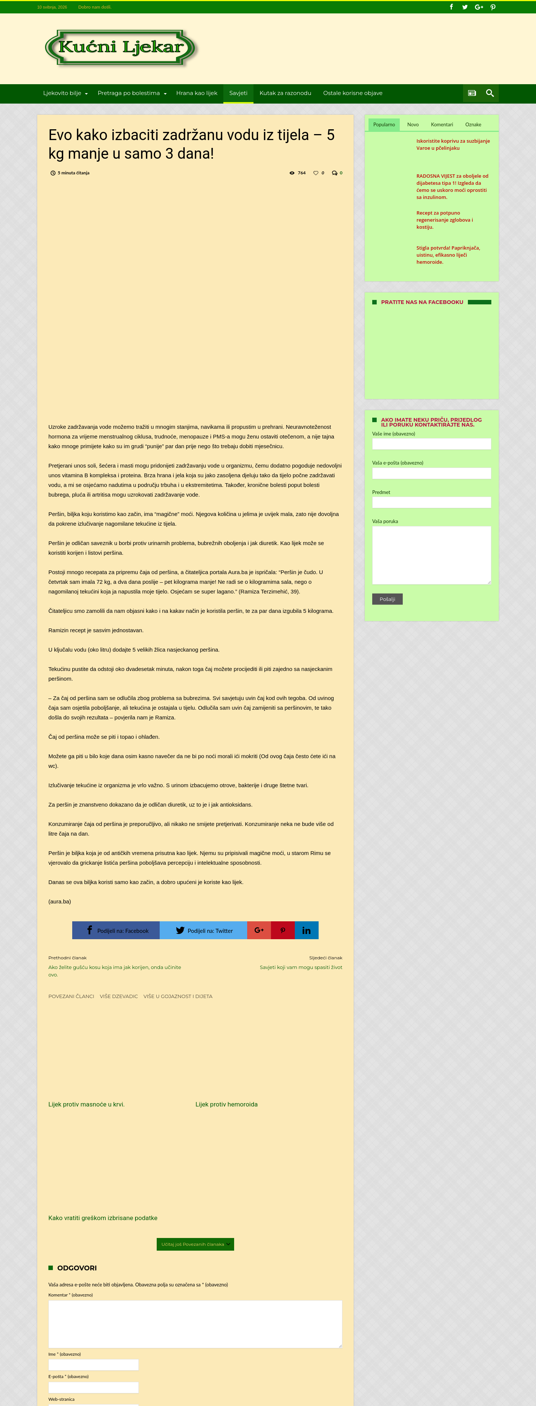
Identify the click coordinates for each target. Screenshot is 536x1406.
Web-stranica (61, 1276)
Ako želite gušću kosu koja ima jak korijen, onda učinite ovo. (116, 966)
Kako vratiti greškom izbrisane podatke (291, 1090)
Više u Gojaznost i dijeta (178, 996)
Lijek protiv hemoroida (180, 1086)
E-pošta (68, 1253)
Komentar (70, 1171)
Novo (413, 124)
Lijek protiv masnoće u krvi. (86, 1086)
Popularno (384, 124)
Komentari (442, 124)
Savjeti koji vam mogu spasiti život (274, 962)
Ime (64, 1230)
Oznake (473, 124)
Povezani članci (71, 996)
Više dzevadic (119, 996)
